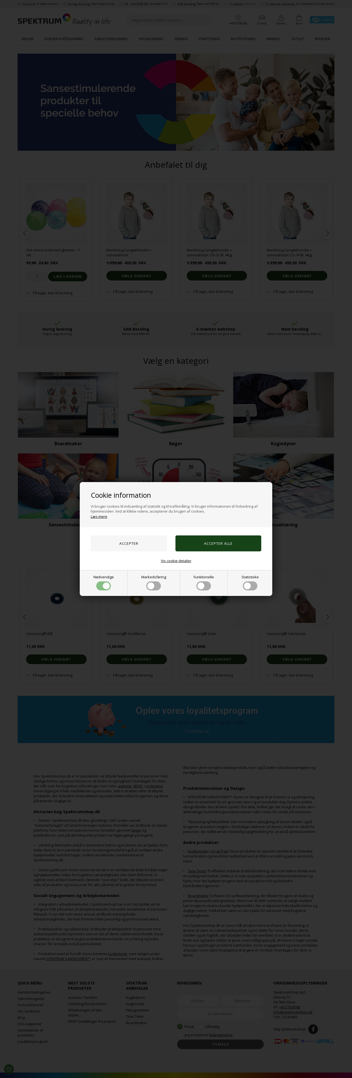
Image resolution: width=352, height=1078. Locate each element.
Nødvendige (104, 582)
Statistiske (250, 582)
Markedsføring (153, 582)
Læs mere (99, 516)
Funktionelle (204, 582)
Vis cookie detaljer (176, 560)
